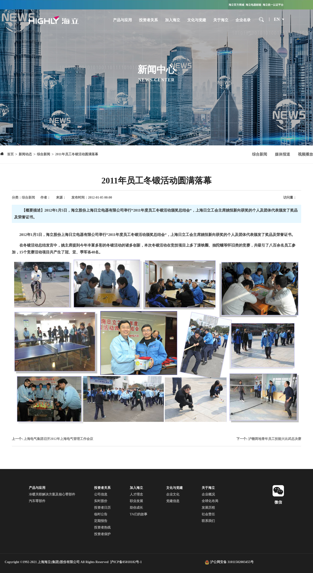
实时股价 (100, 501)
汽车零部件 (37, 501)
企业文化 (172, 494)
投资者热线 (102, 527)
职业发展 (136, 501)
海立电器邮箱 (253, 4)
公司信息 (100, 494)
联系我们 (208, 521)
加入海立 (172, 20)
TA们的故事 (138, 514)
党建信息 (172, 501)
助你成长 (136, 507)
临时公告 (100, 514)
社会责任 (208, 514)
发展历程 (208, 507)
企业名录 (243, 20)
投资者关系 (148, 20)
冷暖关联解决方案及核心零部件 (52, 494)
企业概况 (208, 494)
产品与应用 (122, 20)
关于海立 (220, 20)
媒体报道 (282, 154)
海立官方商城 (236, 4)
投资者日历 (102, 507)
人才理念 (136, 494)
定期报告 (100, 521)
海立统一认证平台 (273, 4)
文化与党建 (196, 20)
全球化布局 (210, 501)
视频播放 (305, 154)
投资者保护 (102, 534)
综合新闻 (259, 154)
